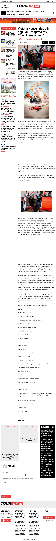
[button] (53, 13)
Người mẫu (3, 124)
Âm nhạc (37, 39)
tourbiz (25, 42)
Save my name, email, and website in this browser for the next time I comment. (18, 478)
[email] (49, 513)
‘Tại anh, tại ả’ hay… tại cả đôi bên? (29, 433)
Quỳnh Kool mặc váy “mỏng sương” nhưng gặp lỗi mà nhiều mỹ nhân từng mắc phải (10, 456)
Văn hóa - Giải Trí (25, 39)
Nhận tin (49, 517)
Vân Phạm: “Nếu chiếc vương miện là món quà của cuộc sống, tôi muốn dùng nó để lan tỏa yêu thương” (10, 53)
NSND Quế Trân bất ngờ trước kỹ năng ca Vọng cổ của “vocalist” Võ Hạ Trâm (10, 35)
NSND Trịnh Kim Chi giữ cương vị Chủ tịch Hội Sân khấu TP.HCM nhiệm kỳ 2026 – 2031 (10, 62)
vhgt (23, 420)
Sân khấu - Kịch (5, 106)
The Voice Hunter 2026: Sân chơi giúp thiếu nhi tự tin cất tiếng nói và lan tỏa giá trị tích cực (10, 43)
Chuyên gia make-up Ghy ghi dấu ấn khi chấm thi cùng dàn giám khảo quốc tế (8, 147)
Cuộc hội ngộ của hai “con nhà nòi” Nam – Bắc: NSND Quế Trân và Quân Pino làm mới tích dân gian (10, 71)
